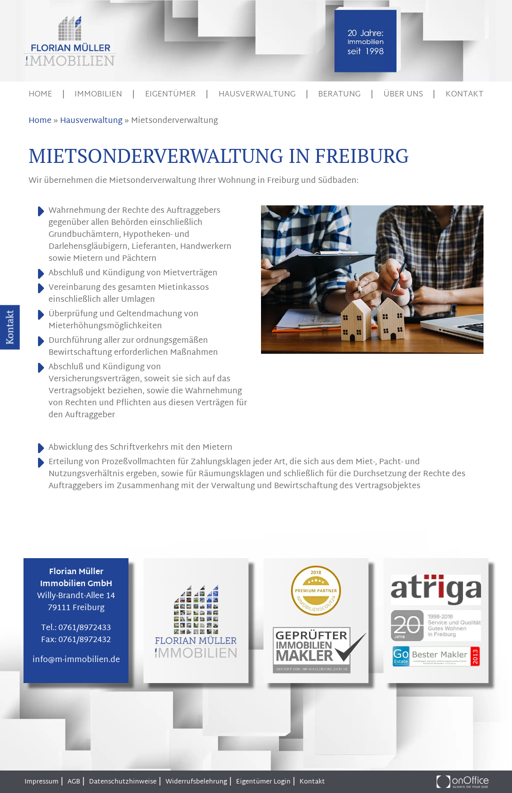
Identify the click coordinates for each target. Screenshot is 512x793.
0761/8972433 (84, 628)
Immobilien (98, 94)
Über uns (403, 94)
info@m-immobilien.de (76, 660)
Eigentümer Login (263, 782)
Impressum (41, 782)
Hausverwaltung (257, 94)
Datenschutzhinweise (122, 782)
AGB (74, 782)
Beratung (339, 94)
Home (40, 94)
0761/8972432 (84, 640)
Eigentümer (170, 94)
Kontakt (465, 94)
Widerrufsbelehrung (196, 782)
